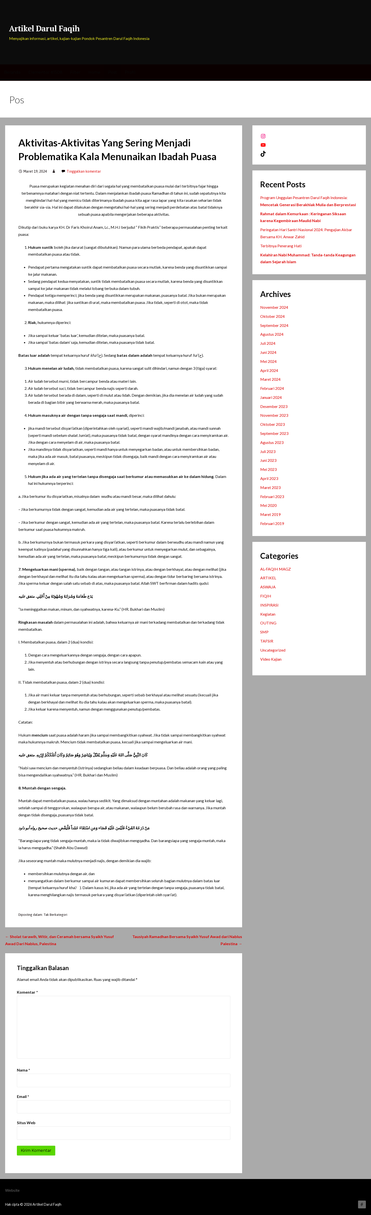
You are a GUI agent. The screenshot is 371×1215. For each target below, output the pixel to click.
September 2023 (274, 433)
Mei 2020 (268, 505)
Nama (23, 1070)
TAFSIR (266, 641)
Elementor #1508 (45, 72)
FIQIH (265, 596)
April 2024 (269, 370)
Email (23, 1096)
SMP (264, 632)
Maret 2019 (270, 514)
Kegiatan (267, 614)
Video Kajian (270, 659)
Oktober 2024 (272, 316)
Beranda (12, 72)
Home (94, 72)
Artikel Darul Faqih (44, 28)
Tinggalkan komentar (84, 171)
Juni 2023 (268, 460)
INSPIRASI (269, 605)
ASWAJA (268, 586)
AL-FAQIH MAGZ (275, 569)
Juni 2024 (268, 352)
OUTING (268, 622)
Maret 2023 (270, 487)
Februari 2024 (272, 388)
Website (12, 1190)
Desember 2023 (273, 406)
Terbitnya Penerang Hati (281, 245)
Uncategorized (272, 650)
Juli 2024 (267, 343)
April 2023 (269, 478)
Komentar (27, 992)
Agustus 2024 (271, 334)
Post (112, 72)
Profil (130, 72)
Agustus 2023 (271, 442)
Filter (75, 72)
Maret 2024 (270, 379)
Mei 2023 (268, 469)
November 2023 (274, 415)
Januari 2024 (271, 397)
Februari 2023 (272, 496)
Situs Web (26, 1122)
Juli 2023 (267, 451)
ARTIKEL (268, 577)
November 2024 (274, 307)
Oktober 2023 (272, 424)
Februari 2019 (272, 523)
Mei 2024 (268, 361)
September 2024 (274, 325)
